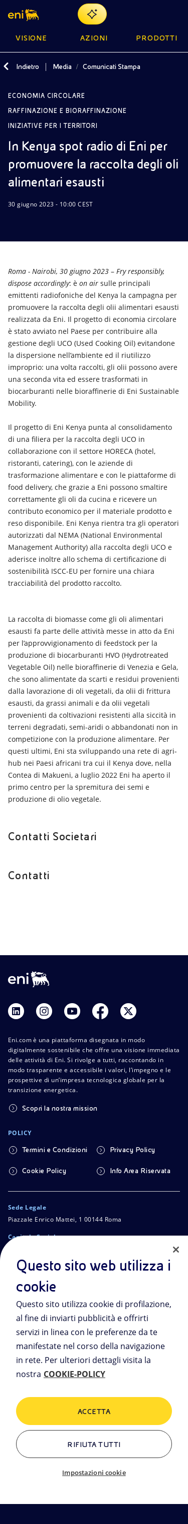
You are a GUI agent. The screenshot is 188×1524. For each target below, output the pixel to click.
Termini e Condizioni (55, 1150)
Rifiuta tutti (93, 1445)
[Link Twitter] (128, 1011)
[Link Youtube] (72, 1011)
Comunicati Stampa (111, 66)
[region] (94, 1380)
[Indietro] (6, 66)
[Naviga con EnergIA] (92, 13)
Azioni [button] (94, 38)
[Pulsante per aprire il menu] (174, 14)
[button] (24, 14)
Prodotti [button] (156, 38)
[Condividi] (38, 223)
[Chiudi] (176, 1250)
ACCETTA (94, 1412)
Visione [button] (32, 38)
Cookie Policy (44, 1171)
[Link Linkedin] (16, 1011)
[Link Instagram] (44, 1011)
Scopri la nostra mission (60, 1108)
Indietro (27, 66)
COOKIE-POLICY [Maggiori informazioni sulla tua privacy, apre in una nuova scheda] (74, 1374)
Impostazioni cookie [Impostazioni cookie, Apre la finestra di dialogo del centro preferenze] (93, 1472)
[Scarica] (14, 223)
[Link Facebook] (100, 1011)
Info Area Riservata (140, 1171)
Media (62, 66)
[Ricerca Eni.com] (150, 14)
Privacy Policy (132, 1150)
